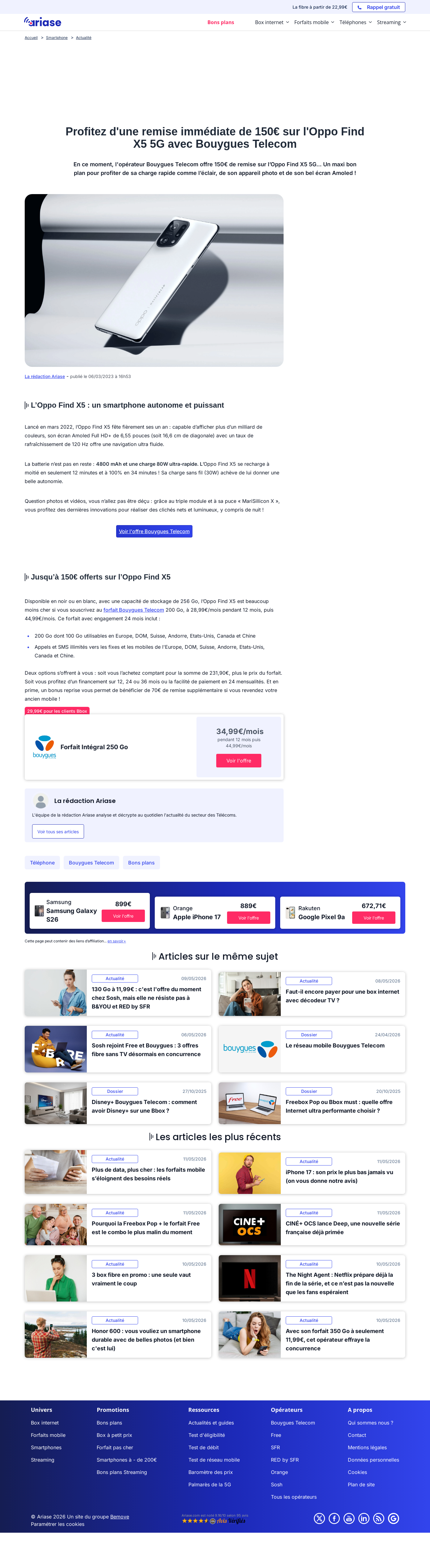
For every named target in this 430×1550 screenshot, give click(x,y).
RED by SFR (285, 1460)
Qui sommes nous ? (370, 1423)
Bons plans (141, 863)
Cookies (357, 1472)
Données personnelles (373, 1460)
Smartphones (46, 1447)
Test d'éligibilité (206, 1435)
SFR (275, 1447)
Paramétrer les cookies (57, 1524)
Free (276, 1435)
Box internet (45, 1423)
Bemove (119, 1517)
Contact (357, 1435)
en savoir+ (117, 941)
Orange (279, 1472)
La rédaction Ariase (45, 376)
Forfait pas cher (115, 1447)
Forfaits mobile (48, 1435)
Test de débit (203, 1447)
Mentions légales (367, 1447)
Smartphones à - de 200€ (127, 1460)
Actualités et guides (211, 1423)
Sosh (276, 1484)
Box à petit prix (114, 1435)
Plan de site (361, 1484)
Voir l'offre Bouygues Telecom (154, 531)
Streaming (42, 1460)
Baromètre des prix (210, 1472)
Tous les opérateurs (294, 1497)
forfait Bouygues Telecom (133, 610)
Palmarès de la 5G (209, 1484)
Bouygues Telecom (91, 863)
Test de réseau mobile (214, 1460)
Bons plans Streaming (122, 1472)
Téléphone (42, 863)
